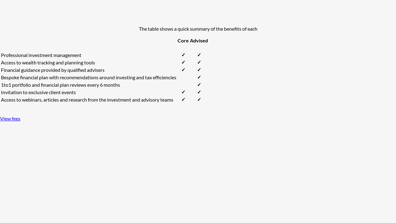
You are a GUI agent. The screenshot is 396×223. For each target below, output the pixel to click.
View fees (10, 118)
